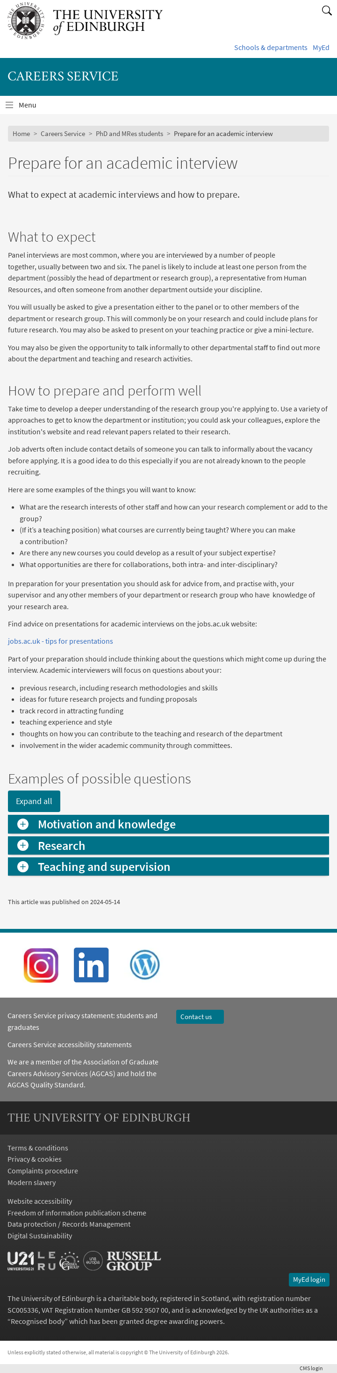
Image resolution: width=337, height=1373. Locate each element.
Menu (33, 107)
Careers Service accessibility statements (69, 1044)
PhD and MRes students (129, 133)
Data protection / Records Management (68, 1224)
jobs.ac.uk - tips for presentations (60, 641)
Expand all (34, 801)
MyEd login (309, 1279)
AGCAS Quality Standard (45, 1084)
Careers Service (63, 133)
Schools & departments (271, 47)
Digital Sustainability (39, 1235)
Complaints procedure (42, 1170)
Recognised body (38, 1321)
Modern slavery (31, 1182)
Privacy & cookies (34, 1159)
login (315, 1368)
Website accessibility (39, 1201)
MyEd (321, 47)
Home (21, 133)
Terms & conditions (37, 1147)
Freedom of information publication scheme (76, 1212)
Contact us (200, 1017)
